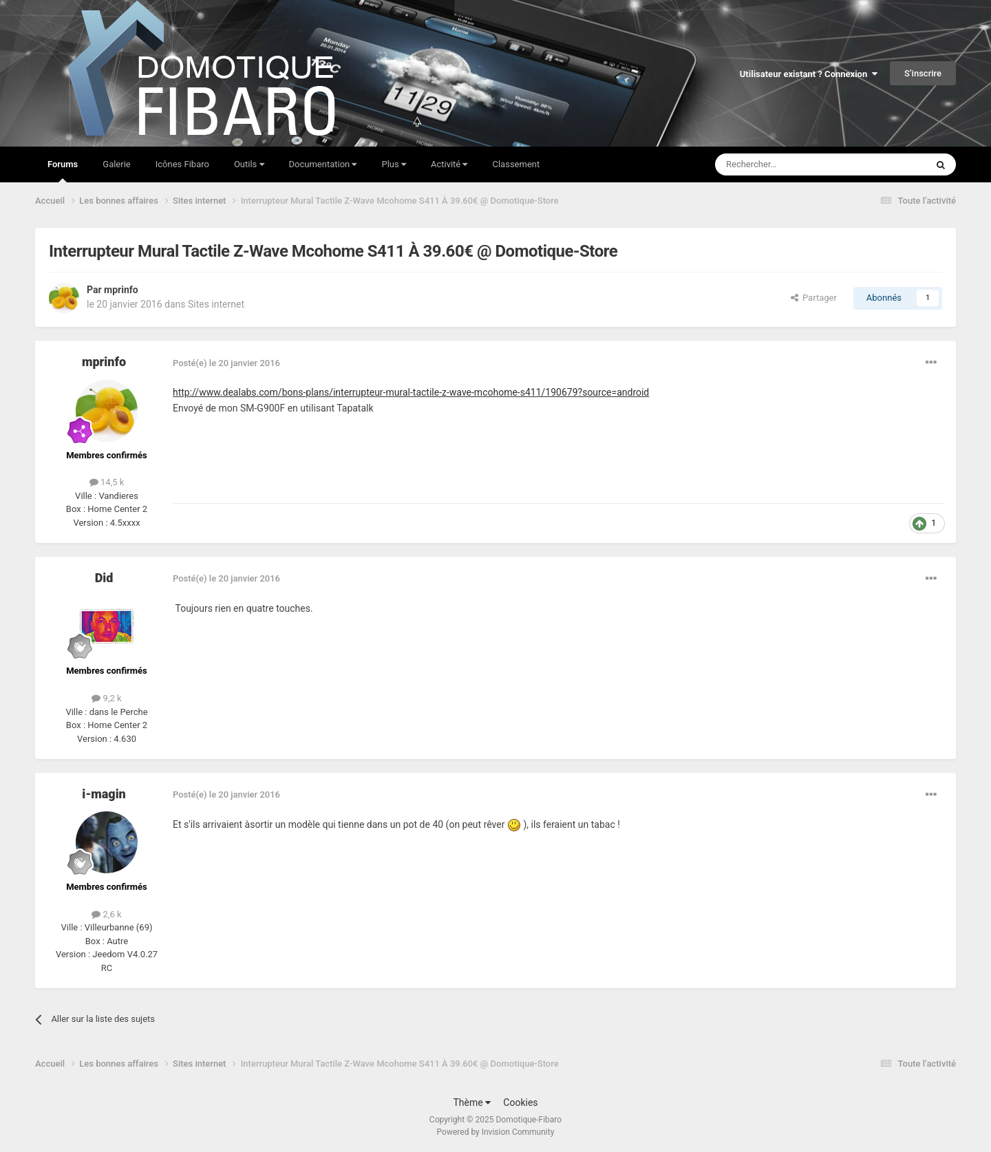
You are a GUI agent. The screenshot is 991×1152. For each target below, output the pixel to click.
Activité (449, 164)
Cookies (520, 1102)
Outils (249, 164)
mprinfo (121, 289)
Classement (516, 164)
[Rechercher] (792, 164)
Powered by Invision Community (496, 1132)
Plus (393, 164)
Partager (814, 297)
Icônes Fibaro (182, 164)
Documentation (323, 164)
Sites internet (216, 304)
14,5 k (107, 482)
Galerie (116, 164)
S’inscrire (922, 73)
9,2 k (106, 698)
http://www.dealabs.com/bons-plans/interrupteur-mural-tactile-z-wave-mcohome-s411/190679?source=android (411, 392)
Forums (62, 170)
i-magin (104, 794)
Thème (472, 1102)
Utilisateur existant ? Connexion (808, 74)
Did (104, 577)
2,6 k (106, 914)
